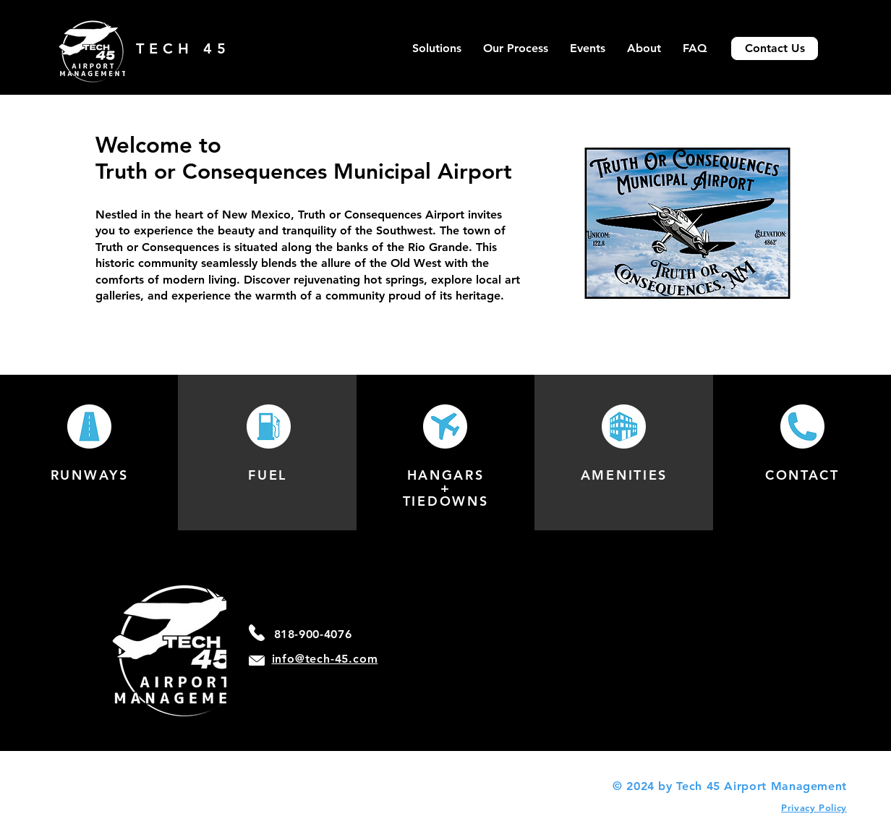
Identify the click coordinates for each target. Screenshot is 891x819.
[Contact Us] (774, 48)
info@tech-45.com (325, 659)
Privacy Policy (814, 807)
